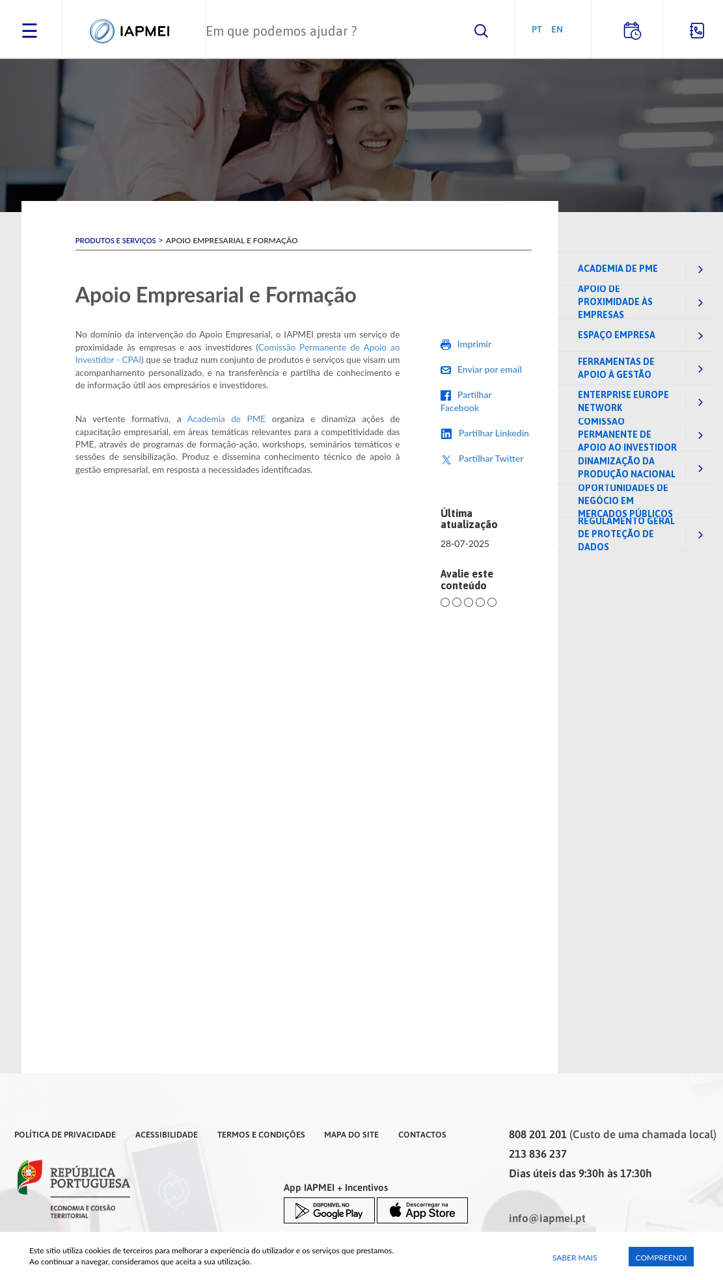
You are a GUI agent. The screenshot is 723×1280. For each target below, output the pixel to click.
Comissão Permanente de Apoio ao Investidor (627, 434)
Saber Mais (574, 1257)
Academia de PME (618, 268)
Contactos (422, 1134)
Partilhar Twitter (491, 458)
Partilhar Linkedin (494, 432)
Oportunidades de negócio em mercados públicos (625, 501)
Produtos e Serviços (115, 240)
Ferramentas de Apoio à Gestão (616, 368)
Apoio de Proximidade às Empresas (615, 302)
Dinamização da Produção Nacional (626, 467)
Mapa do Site (351, 1134)
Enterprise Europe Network (623, 401)
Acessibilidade (166, 1134)
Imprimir (474, 343)
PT (537, 28)
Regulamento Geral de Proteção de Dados (626, 534)
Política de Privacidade (65, 1134)
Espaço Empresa (616, 335)
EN (557, 28)
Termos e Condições (261, 1134)
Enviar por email (489, 369)
